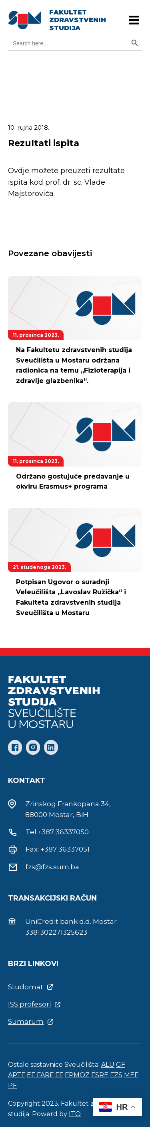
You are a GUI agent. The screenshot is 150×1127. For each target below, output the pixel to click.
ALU (107, 1064)
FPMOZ (77, 1075)
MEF (131, 1075)
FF (59, 1075)
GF (120, 1064)
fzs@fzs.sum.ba (52, 867)
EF (32, 1075)
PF (12, 1085)
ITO (75, 1114)
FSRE (99, 1075)
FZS (116, 1075)
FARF (45, 1075)
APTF (16, 1075)
